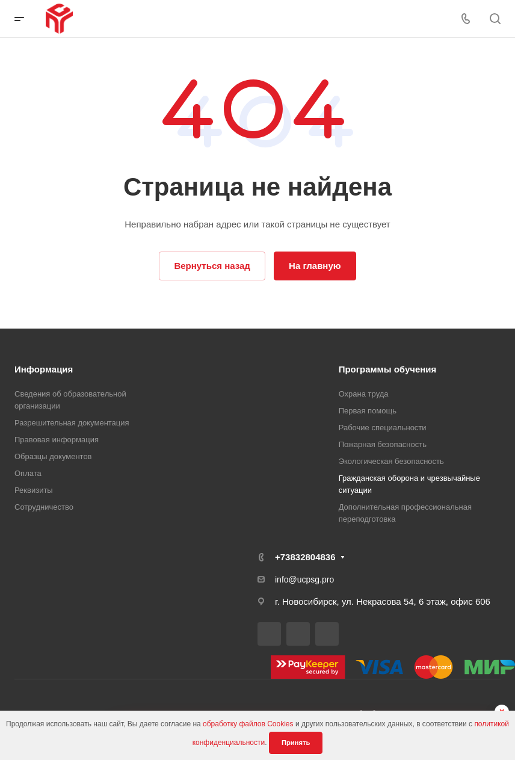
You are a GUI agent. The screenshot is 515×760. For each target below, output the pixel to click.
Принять (296, 742)
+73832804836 (305, 557)
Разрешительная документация (71, 422)
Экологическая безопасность (391, 461)
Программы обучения (388, 369)
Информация (43, 369)
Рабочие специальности (383, 427)
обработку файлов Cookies (248, 724)
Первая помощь (367, 410)
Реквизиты (33, 490)
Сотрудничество (43, 506)
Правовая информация (56, 439)
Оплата (28, 473)
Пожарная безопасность (383, 444)
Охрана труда (364, 393)
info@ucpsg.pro (304, 579)
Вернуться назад (212, 266)
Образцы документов (53, 456)
